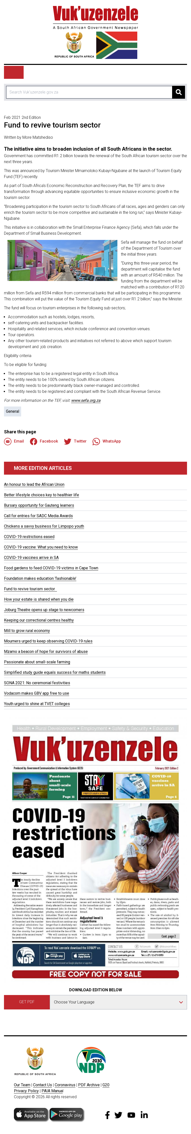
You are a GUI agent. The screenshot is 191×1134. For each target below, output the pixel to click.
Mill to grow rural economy (27, 630)
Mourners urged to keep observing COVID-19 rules (48, 641)
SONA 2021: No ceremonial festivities (37, 682)
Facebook (44, 441)
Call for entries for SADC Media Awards (38, 515)
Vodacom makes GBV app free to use (36, 693)
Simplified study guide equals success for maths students (55, 672)
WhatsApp (107, 441)
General (12, 411)
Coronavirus (65, 1085)
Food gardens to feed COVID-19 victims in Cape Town (51, 568)
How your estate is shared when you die (39, 599)
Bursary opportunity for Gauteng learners (39, 505)
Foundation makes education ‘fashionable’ (40, 578)
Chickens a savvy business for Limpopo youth (44, 526)
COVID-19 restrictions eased (29, 536)
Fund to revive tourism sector (30, 589)
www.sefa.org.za (85, 400)
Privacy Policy (26, 1091)
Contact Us (42, 1085)
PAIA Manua (52, 1091)
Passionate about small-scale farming (37, 662)
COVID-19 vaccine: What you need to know (41, 547)
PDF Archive (89, 1085)
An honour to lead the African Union (34, 484)
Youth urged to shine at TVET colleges (37, 703)
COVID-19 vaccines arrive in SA (31, 557)
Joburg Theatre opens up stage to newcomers (44, 609)
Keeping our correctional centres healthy (39, 620)
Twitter (75, 441)
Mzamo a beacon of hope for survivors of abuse (46, 651)
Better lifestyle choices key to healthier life (41, 495)
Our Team (22, 1085)
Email (14, 441)
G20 (105, 1085)
